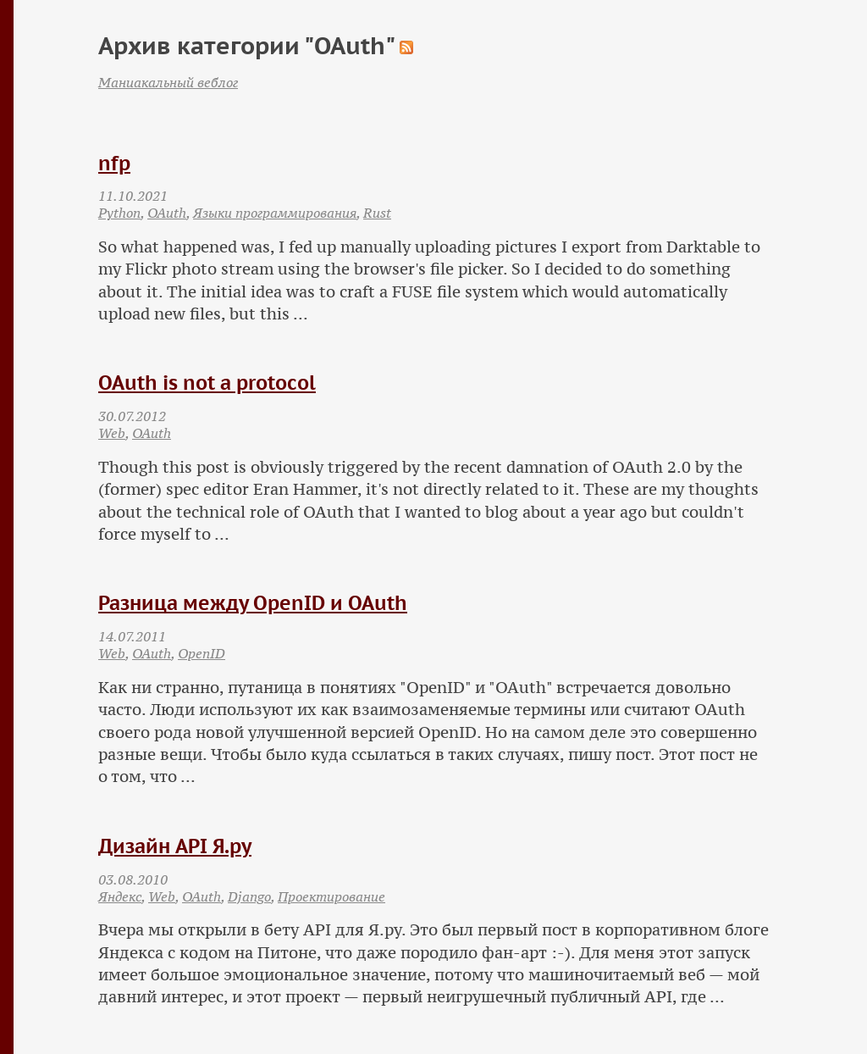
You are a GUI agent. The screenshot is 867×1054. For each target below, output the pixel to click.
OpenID (201, 653)
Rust (377, 212)
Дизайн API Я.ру (174, 846)
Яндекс (119, 896)
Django (249, 896)
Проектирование (331, 896)
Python (119, 212)
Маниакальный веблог (168, 82)
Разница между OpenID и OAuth (252, 603)
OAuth (166, 212)
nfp (114, 163)
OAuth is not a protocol (207, 382)
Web (111, 432)
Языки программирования (274, 212)
